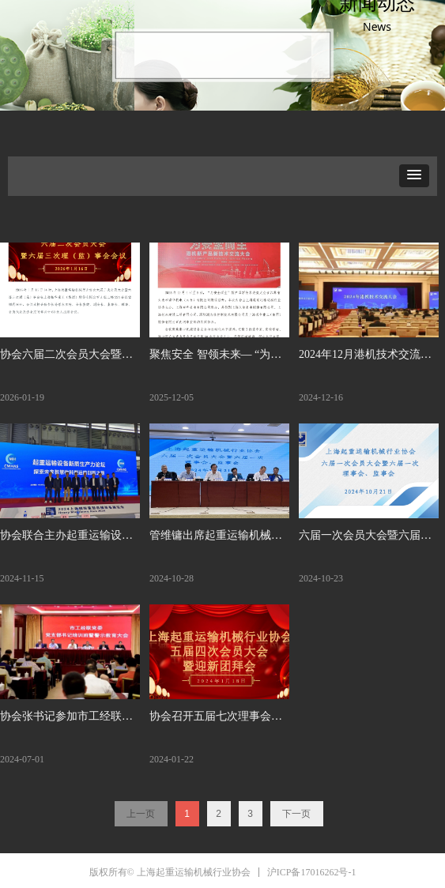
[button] (414, 175)
